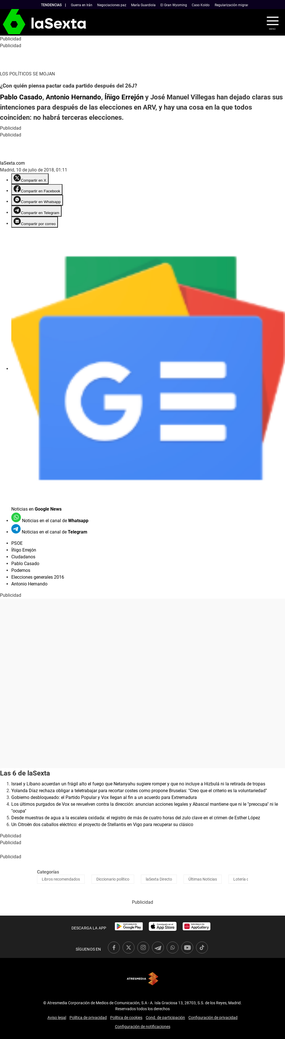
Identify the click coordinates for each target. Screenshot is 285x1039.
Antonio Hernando (29, 584)
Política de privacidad (88, 1017)
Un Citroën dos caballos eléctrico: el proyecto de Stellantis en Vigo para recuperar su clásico (102, 824)
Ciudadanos (23, 556)
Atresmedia (142, 978)
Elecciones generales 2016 (37, 577)
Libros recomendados (61, 879)
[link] (129, 926)
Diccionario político (112, 879)
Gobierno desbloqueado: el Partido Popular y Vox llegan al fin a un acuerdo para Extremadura (104, 797)
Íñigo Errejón (23, 550)
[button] (269, 22)
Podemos (20, 570)
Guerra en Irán (81, 5)
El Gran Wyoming (173, 5)
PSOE (17, 543)
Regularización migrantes (234, 5)
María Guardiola (143, 5)
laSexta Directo (159, 879)
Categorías (48, 872)
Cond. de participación (165, 1017)
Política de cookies (126, 1017)
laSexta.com (12, 163)
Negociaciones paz (111, 5)
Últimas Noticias (202, 879)
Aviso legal (56, 1017)
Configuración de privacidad (213, 1017)
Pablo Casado (25, 563)
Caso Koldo (201, 5)
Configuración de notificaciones (142, 1026)
